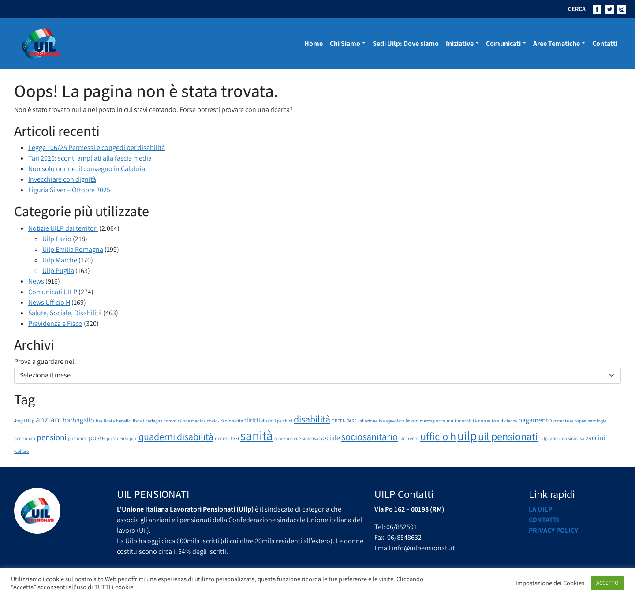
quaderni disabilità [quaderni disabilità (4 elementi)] (175, 436)
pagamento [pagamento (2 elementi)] (535, 420)
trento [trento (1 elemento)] (412, 438)
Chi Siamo (345, 43)
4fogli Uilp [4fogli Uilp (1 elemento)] (24, 421)
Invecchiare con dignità (62, 179)
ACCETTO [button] (607, 583)
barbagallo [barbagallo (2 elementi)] (78, 420)
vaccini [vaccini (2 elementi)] (595, 437)
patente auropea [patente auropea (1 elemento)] (569, 421)
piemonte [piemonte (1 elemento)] (77, 438)
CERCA (577, 9)
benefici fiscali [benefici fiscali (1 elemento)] (130, 421)
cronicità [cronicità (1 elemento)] (234, 421)
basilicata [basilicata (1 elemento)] (105, 421)
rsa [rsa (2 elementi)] (234, 437)
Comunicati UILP (52, 291)
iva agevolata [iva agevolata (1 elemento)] (391, 421)
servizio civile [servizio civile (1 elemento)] (287, 438)
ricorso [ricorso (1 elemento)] (222, 438)
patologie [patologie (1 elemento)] (596, 421)
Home (313, 43)
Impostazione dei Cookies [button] (549, 583)
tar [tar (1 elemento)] (402, 438)
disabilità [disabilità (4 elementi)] (312, 418)
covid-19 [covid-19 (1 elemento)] (215, 421)
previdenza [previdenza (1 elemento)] (117, 438)
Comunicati (503, 43)
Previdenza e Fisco (55, 323)
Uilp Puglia (58, 270)
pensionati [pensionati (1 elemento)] (24, 438)
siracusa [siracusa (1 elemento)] (310, 438)
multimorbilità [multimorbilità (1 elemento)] (462, 421)
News (36, 281)
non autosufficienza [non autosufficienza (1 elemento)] (497, 421)
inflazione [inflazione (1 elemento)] (367, 421)
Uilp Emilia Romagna (72, 249)
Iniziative (460, 43)
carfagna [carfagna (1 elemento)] (154, 421)
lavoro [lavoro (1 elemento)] (412, 421)
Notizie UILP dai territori (63, 228)
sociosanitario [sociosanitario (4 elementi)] (369, 436)
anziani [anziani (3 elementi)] (48, 419)
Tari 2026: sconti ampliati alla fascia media (90, 158)
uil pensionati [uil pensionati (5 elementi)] (508, 436)
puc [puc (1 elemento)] (133, 438)
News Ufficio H (49, 302)
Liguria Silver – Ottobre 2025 (69, 189)
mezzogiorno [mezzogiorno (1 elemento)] (432, 421)
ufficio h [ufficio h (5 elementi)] (438, 436)
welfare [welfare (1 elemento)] (21, 451)
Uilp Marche (59, 260)
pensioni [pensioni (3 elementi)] (52, 437)
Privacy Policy (553, 530)
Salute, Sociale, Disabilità (65, 313)
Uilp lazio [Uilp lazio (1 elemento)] (548, 438)
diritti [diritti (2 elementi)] (252, 420)
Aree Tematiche (556, 43)
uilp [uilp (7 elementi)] (467, 436)
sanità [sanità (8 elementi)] (256, 435)
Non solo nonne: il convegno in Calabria (86, 168)
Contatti (604, 43)
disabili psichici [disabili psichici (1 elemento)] (276, 421)
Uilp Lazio (56, 238)
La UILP (540, 509)
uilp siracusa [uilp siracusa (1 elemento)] (571, 438)
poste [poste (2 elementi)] (97, 437)
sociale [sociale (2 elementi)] (329, 437)
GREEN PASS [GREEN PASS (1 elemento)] (344, 421)
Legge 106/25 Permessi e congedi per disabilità (96, 147)
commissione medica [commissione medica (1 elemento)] (184, 421)
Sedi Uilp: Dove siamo (406, 43)
